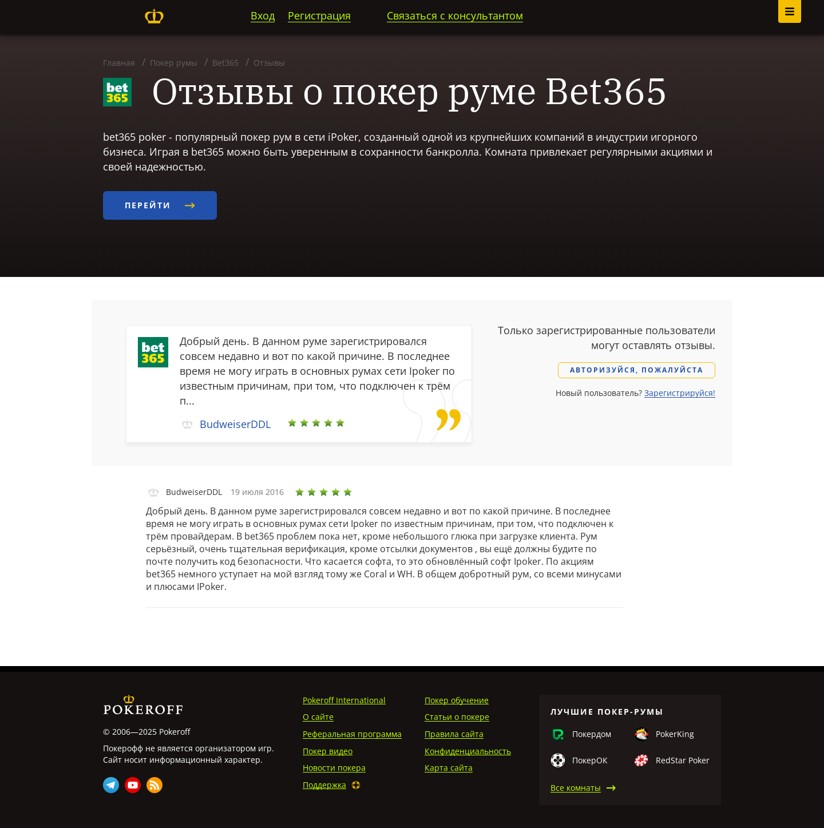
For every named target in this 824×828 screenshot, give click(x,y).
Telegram (111, 785)
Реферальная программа (352, 733)
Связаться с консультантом (455, 15)
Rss (154, 785)
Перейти (160, 205)
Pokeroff (154, 16)
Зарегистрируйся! (679, 392)
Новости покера (334, 767)
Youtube (133, 785)
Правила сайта (454, 733)
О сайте (318, 716)
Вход (263, 15)
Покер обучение (457, 700)
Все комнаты (575, 787)
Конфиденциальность (468, 751)
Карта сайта (449, 767)
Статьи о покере (457, 716)
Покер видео (327, 751)
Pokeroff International (344, 700)
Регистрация (319, 15)
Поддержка (324, 784)
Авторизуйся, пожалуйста (636, 370)
